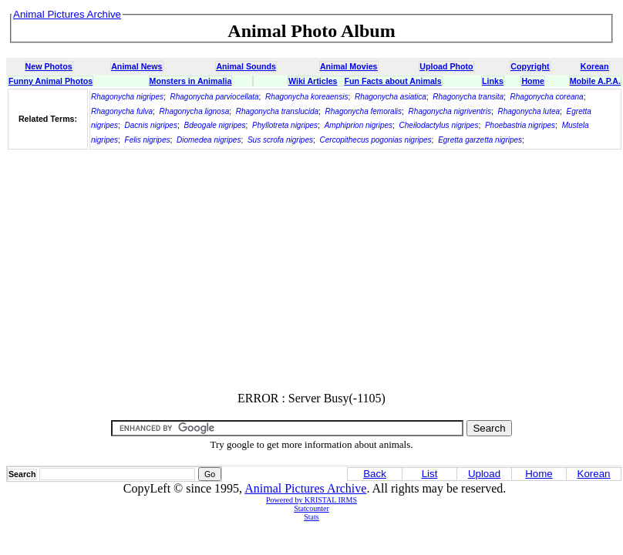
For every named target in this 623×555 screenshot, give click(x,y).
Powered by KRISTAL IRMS (311, 500)
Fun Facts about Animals (392, 81)
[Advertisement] (311, 271)
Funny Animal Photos (50, 81)
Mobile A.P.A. (595, 81)
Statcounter (311, 508)
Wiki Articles (312, 81)
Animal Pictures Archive (305, 488)
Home (532, 81)
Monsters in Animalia (191, 81)
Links (492, 81)
